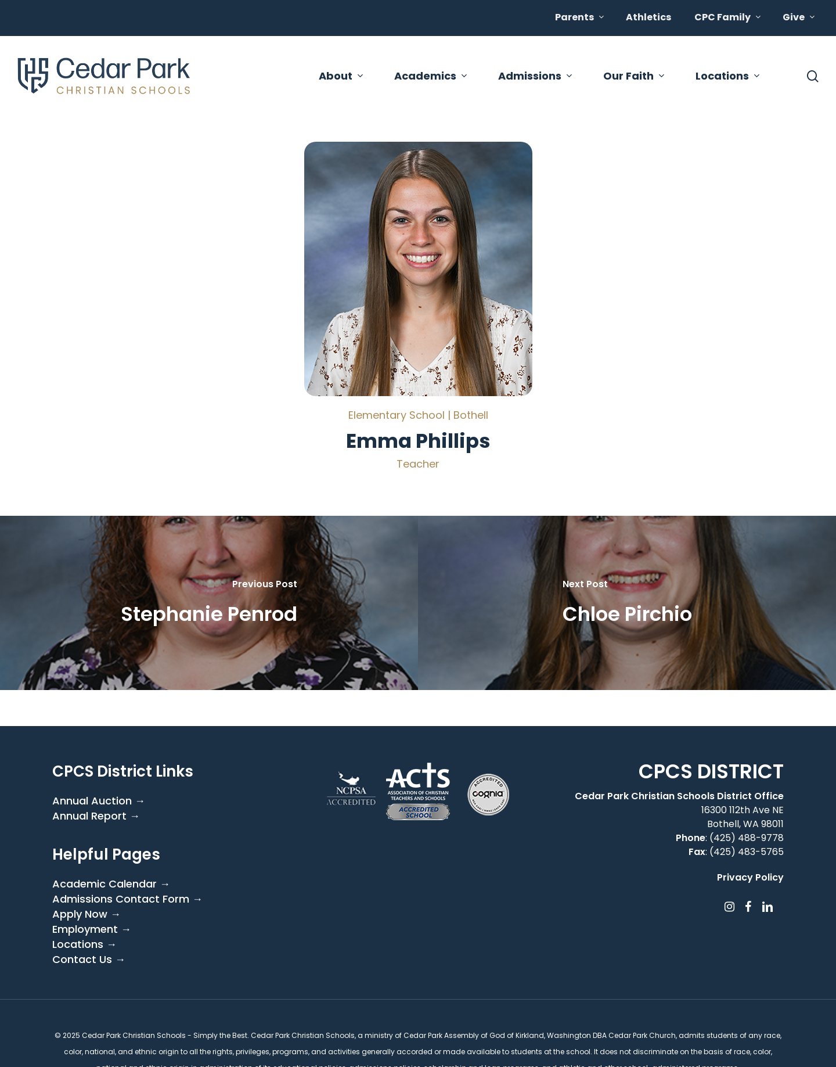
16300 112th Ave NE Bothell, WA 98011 (742, 817)
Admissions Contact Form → (127, 899)
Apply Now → (86, 914)
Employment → (91, 929)
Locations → (84, 944)
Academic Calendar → (111, 884)
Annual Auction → (98, 801)
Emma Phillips (418, 441)
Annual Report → (96, 816)
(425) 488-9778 (746, 838)
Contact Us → (88, 959)
